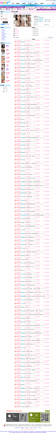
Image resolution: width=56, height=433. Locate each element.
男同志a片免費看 (23, 431)
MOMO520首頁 (17, 427)
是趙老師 (7, 46)
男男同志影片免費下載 (43, 431)
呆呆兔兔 (7, 73)
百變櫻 (7, 62)
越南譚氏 (7, 50)
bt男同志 (28, 431)
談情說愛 (3, 38)
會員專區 (26, 427)
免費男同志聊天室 (11, 431)
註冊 (5, 24)
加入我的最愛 (53, 0)
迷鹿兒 (7, 81)
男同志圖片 (6, 431)
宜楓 (7, 54)
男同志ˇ (19, 431)
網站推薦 (3, 35)
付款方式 (39, 427)
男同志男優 (2, 431)
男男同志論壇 (38, 431)
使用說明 (35, 427)
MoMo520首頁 (48, 0)
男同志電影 (16, 431)
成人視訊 (3, 39)
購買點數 (22, 427)
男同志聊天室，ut (32, 431)
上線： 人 (5, 87)
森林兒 (7, 77)
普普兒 (7, 58)
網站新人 (3, 32)
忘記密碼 (7, 24)
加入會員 (31, 427)
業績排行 (3, 29)
